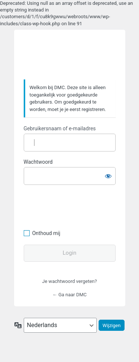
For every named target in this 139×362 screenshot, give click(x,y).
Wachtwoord (38, 162)
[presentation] (74, 206)
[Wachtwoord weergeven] (108, 174)
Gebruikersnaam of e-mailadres (60, 128)
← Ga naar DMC (69, 294)
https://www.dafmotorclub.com (69, 55)
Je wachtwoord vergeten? (69, 281)
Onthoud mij (46, 233)
